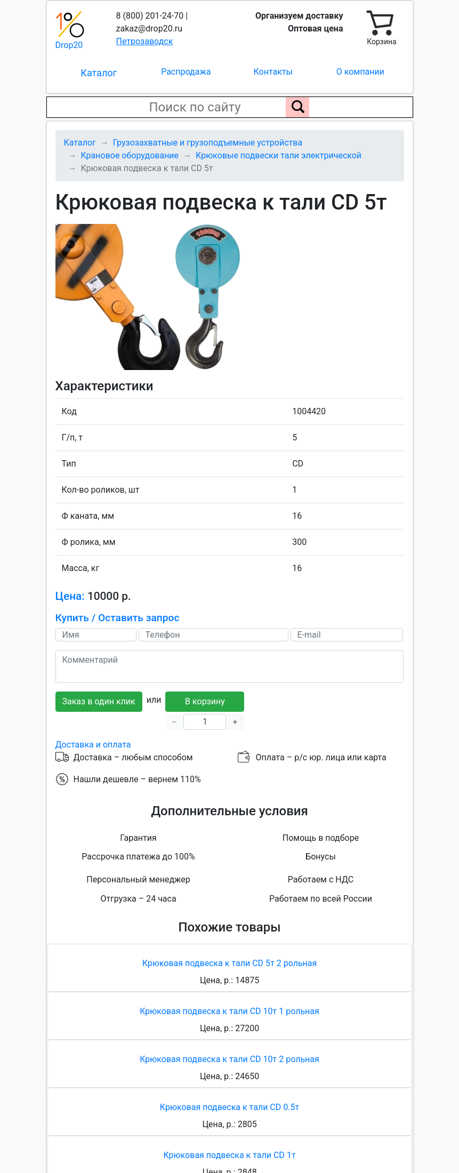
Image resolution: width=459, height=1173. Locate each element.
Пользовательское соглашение (319, 1082)
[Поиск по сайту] (297, 107)
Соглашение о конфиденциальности (229, 1095)
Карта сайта (79, 1148)
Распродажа (186, 72)
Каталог (98, 72)
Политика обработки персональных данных (153, 1082)
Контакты (273, 72)
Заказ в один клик (98, 568)
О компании (360, 72)
